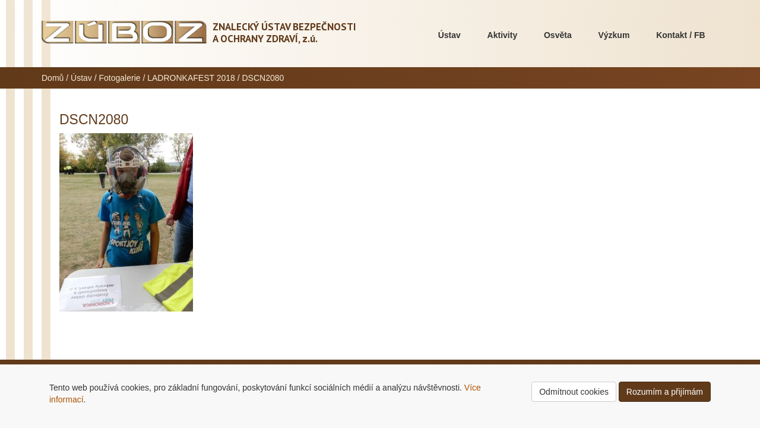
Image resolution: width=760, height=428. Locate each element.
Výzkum (613, 35)
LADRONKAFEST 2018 (191, 78)
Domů (53, 78)
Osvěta (558, 35)
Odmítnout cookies (574, 391)
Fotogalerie (120, 78)
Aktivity (502, 35)
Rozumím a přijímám (664, 391)
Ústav (449, 35)
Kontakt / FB (680, 35)
